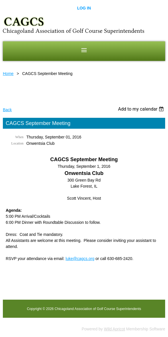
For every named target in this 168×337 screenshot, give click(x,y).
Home (8, 73)
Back (7, 109)
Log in (84, 8)
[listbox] (141, 109)
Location (17, 143)
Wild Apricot (114, 329)
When (19, 137)
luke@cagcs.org (80, 258)
